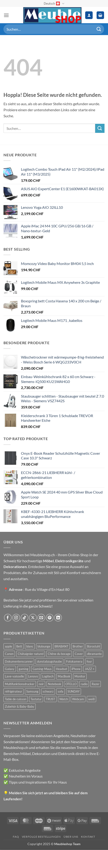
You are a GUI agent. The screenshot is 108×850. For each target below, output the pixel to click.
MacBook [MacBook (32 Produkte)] (64, 676)
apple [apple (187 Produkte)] (8, 646)
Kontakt (88, 836)
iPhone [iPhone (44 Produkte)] (76, 669)
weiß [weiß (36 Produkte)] (91, 699)
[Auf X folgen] (33, 617)
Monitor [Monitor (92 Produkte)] (79, 676)
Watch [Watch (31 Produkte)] (63, 699)
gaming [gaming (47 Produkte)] (23, 669)
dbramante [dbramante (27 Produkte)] (94, 654)
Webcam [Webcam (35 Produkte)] (78, 699)
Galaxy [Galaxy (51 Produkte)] (9, 669)
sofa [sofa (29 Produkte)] (60, 691)
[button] (6, 15)
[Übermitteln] (99, 29)
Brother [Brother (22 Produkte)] (78, 646)
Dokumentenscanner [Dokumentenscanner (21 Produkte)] (19, 661)
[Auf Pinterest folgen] (50, 617)
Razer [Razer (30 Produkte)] (95, 684)
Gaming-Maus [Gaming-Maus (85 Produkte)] (42, 669)
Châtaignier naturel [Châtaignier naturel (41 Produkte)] (31, 654)
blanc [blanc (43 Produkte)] (29, 646)
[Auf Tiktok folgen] (24, 617)
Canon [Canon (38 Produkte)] (9, 654)
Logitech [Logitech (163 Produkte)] (48, 676)
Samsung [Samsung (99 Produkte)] (32, 691)
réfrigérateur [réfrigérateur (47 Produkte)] (13, 691)
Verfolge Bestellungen (41, 836)
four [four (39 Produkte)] (89, 661)
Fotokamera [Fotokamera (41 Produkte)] (74, 661)
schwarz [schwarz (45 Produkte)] (48, 691)
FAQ (16, 836)
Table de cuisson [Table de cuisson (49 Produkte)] (15, 699)
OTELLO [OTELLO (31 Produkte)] (71, 684)
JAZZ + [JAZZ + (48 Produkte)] (89, 669)
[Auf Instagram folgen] (16, 617)
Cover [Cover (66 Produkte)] (79, 654)
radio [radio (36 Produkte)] (84, 684)
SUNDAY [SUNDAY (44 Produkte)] (74, 691)
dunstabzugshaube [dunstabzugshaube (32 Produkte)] (49, 661)
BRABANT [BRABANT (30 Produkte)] (61, 646)
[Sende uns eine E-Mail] (41, 617)
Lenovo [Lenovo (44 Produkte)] (33, 676)
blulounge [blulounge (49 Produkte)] (43, 646)
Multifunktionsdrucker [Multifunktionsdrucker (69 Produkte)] (19, 684)
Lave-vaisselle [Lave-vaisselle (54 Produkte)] (14, 676)
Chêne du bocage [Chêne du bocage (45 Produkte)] (59, 654)
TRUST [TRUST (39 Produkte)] (50, 699)
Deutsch (54, 3)
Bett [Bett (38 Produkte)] (19, 646)
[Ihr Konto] (89, 15)
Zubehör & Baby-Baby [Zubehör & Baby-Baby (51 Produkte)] (19, 706)
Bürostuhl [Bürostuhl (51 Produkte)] (93, 646)
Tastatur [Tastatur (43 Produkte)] (36, 699)
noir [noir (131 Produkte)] (41, 684)
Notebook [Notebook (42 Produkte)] (54, 684)
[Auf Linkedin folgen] (58, 617)
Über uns (71, 836)
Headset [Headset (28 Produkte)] (61, 669)
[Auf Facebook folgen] (8, 617)
